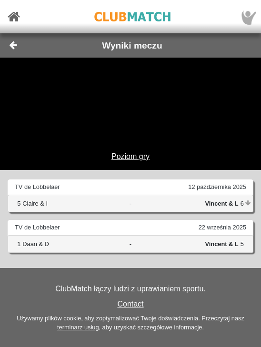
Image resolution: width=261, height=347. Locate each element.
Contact (130, 304)
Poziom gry (130, 156)
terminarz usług (78, 327)
